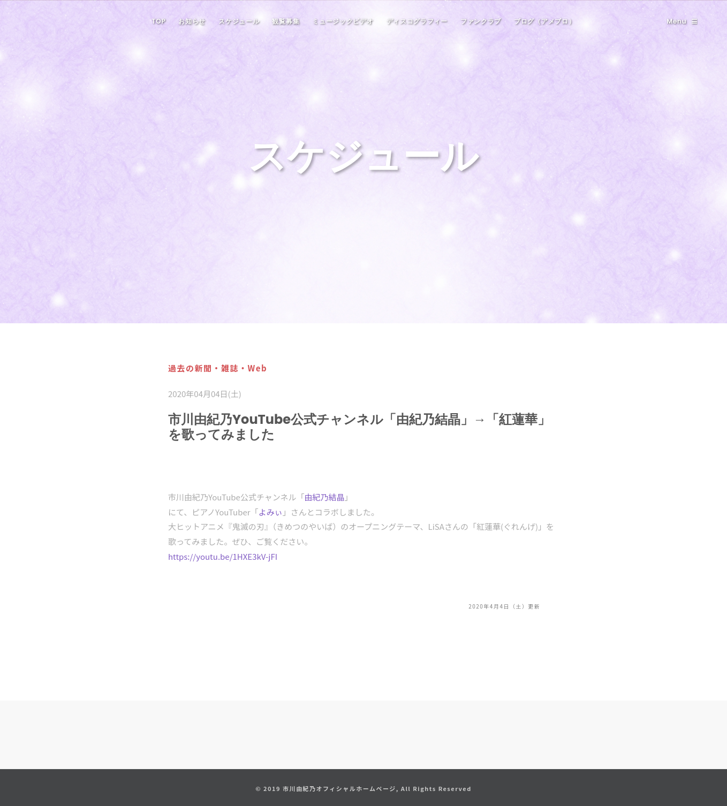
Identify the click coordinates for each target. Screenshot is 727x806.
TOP (159, 21)
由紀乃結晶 (324, 497)
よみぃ (271, 512)
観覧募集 (285, 21)
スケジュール (238, 21)
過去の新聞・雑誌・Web (217, 368)
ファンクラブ (480, 21)
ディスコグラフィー (417, 21)
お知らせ (192, 21)
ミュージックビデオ (342, 21)
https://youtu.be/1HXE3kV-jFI (222, 556)
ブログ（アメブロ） (544, 21)
